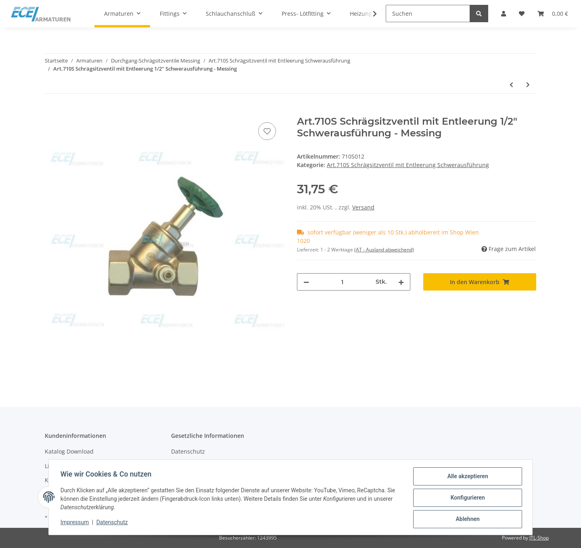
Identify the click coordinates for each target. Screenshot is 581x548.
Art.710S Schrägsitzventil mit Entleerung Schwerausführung (408, 165)
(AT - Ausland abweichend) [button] (384, 249)
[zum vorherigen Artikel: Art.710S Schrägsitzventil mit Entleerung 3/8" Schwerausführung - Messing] (511, 84)
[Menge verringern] (306, 282)
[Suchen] (428, 13)
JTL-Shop (539, 537)
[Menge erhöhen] (401, 282)
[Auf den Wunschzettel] (267, 131)
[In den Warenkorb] (51, 111)
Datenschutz (188, 451)
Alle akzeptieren (466, 477)
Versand (363, 207)
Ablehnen (466, 519)
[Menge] (342, 282)
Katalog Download (69, 451)
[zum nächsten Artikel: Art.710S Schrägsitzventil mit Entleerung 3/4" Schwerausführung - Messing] (528, 84)
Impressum (76, 523)
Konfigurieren (466, 498)
